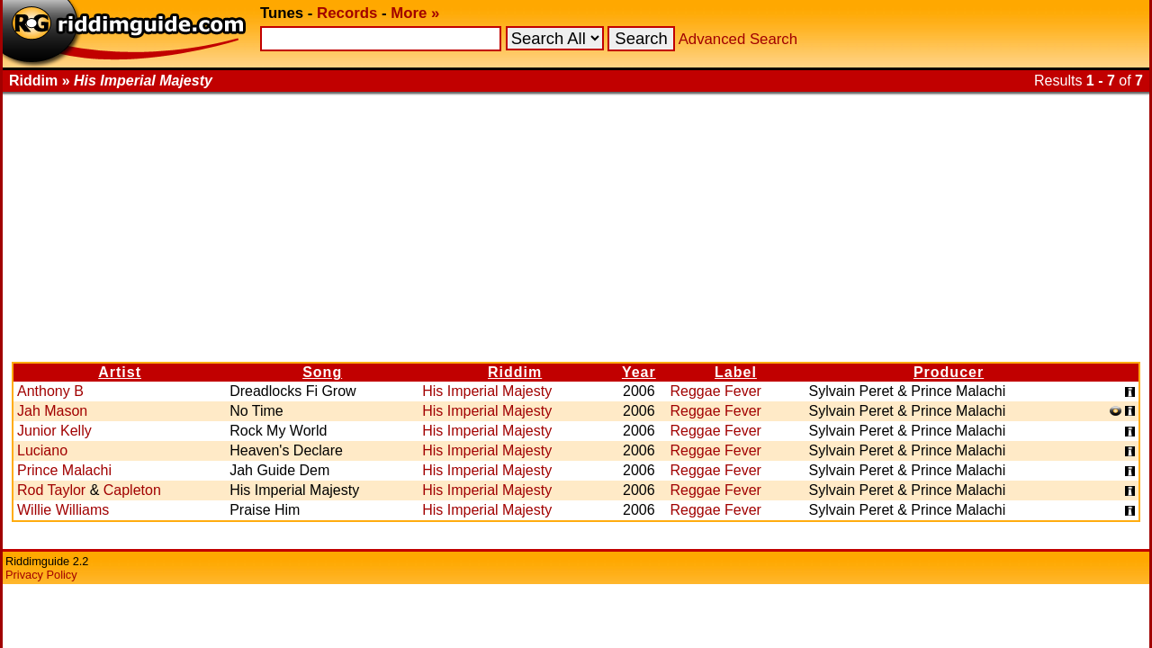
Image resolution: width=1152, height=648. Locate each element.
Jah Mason (52, 410)
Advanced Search (738, 39)
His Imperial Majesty (487, 391)
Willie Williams (63, 510)
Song (322, 372)
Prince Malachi (64, 470)
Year (639, 372)
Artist (119, 372)
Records (347, 13)
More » (415, 13)
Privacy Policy (41, 574)
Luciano (42, 450)
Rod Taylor (51, 490)
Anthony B (50, 391)
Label (736, 372)
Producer (949, 372)
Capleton (132, 490)
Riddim (515, 372)
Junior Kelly (54, 430)
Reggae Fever (715, 391)
